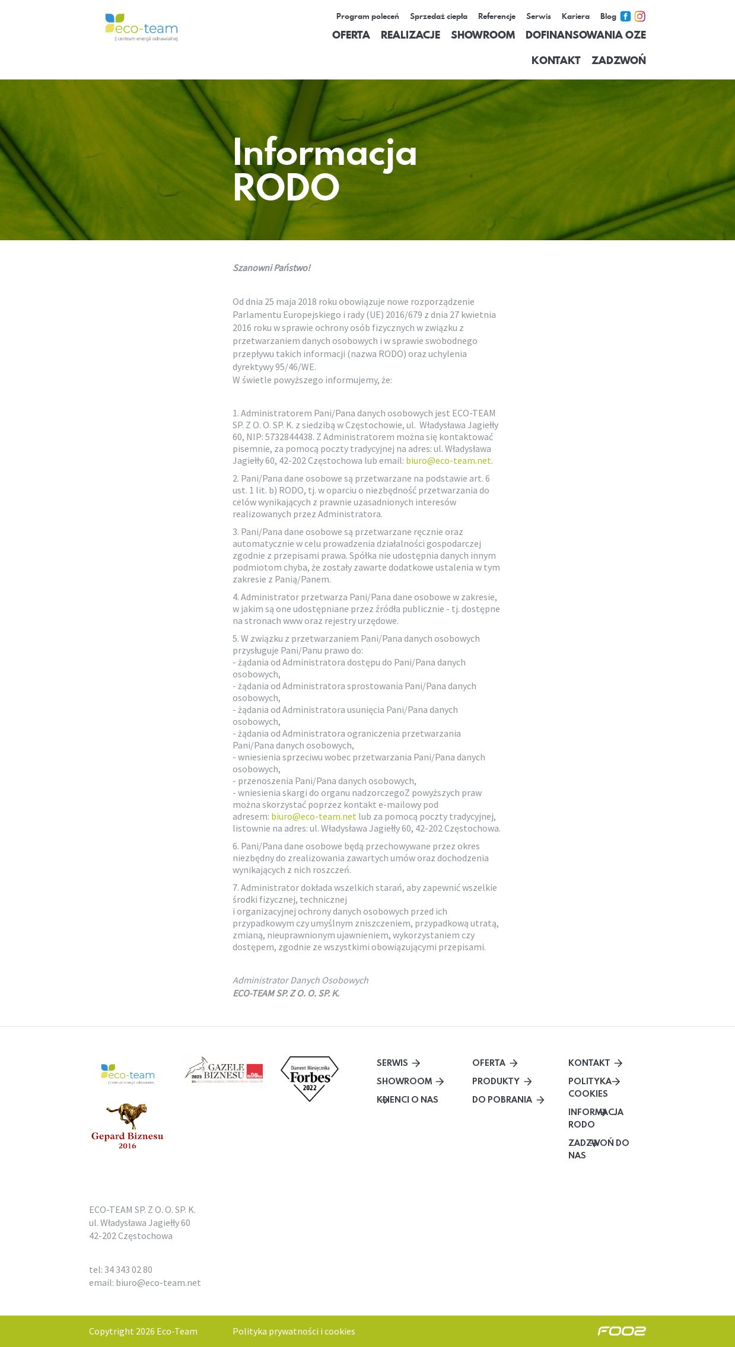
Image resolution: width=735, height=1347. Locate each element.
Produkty (496, 1081)
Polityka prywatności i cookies (294, 1331)
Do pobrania (502, 1099)
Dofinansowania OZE (586, 34)
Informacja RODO (595, 1118)
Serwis (392, 1062)
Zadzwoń (618, 60)
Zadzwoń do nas (598, 1149)
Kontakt (556, 60)
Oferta (351, 34)
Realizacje (410, 34)
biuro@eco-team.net (448, 460)
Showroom (483, 34)
